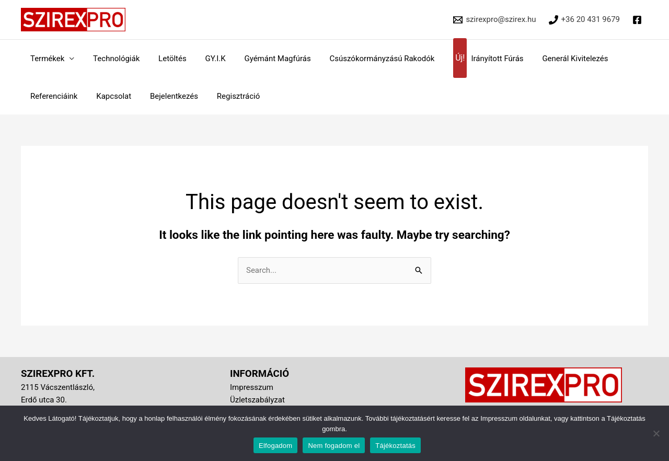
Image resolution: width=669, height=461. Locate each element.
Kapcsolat (109, 96)
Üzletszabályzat (257, 400)
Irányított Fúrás (468, 59)
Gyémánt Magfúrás (263, 58)
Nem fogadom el (334, 446)
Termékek (46, 58)
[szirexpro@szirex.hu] (494, 20)
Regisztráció (227, 96)
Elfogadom (275, 446)
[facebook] (638, 20)
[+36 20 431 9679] (584, 20)
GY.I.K (204, 58)
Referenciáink (52, 96)
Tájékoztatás (395, 446)
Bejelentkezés (166, 96)
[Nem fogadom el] (656, 433)
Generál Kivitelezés (552, 58)
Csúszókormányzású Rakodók (365, 58)
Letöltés (165, 58)
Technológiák (111, 58)
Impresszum (251, 387)
